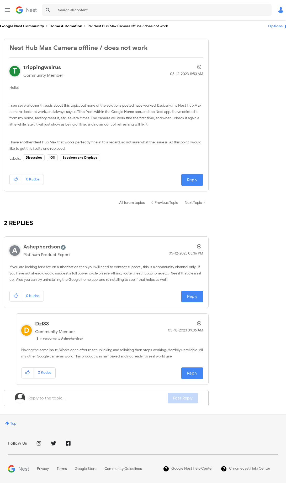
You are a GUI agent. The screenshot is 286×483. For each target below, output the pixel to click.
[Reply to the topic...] (98, 398)
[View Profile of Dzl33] (42, 323)
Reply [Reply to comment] (192, 296)
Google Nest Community (26, 10)
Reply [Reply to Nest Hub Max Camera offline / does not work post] (192, 180)
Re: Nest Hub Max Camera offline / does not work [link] (128, 26)
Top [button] (13, 423)
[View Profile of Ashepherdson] (41, 246)
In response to (61, 338)
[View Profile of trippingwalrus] (42, 67)
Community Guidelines (123, 468)
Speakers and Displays (80, 157)
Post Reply (183, 398)
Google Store (86, 468)
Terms (62, 468)
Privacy (43, 468)
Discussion (34, 157)
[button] (16, 179)
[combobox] (157, 10)
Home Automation (66, 26)
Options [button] (275, 26)
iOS (52, 157)
